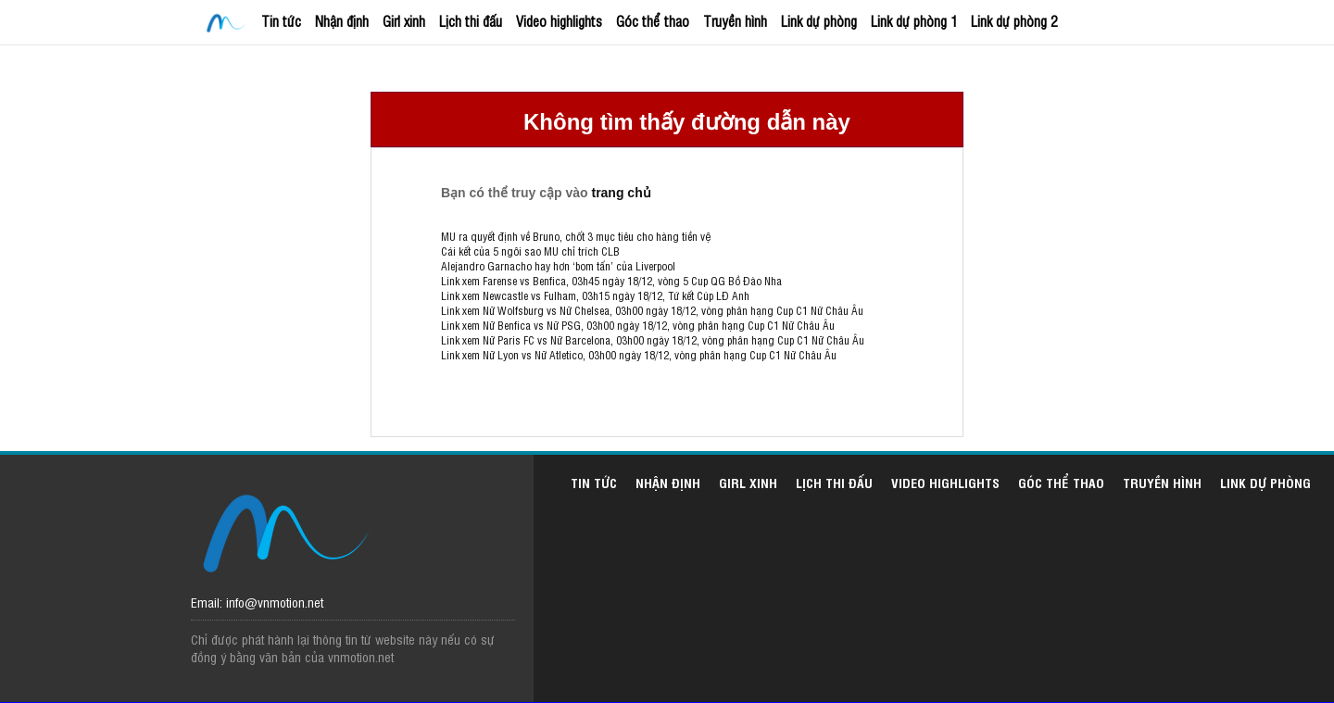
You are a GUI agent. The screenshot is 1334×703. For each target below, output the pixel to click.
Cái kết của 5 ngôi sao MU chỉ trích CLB (530, 251)
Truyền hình (735, 21)
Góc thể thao (652, 21)
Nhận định (342, 21)
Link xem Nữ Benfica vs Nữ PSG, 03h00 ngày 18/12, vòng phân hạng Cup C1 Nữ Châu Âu (638, 325)
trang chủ (620, 192)
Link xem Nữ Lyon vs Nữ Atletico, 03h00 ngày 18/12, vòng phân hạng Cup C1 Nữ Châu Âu (639, 354)
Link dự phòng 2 (1014, 21)
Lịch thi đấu (470, 21)
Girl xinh (404, 21)
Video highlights (559, 21)
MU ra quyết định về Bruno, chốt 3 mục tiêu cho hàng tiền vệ (576, 236)
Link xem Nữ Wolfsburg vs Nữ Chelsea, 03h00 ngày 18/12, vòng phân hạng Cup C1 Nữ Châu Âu (652, 310)
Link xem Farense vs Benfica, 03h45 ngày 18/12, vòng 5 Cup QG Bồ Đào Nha (611, 280)
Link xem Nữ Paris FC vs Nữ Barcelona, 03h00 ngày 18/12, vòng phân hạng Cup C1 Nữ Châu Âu (652, 340)
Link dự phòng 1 (914, 21)
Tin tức (281, 21)
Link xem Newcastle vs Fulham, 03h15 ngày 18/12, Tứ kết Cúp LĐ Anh (595, 295)
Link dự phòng (819, 21)
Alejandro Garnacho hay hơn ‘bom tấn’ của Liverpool (558, 265)
